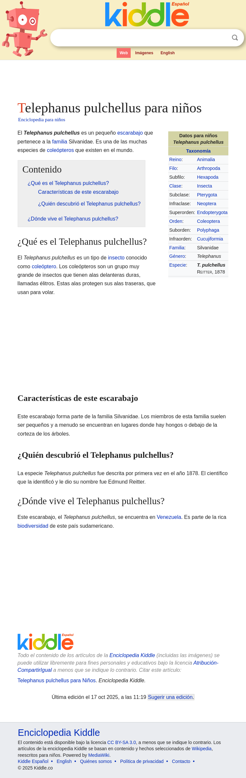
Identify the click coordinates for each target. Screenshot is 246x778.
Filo (173, 168)
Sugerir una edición (170, 697)
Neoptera (206, 203)
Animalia (206, 159)
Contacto (181, 761)
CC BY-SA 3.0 (121, 742)
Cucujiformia (210, 238)
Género (177, 256)
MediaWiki (98, 755)
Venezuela (169, 517)
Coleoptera (208, 221)
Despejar (221, 37)
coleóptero (44, 266)
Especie (177, 265)
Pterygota (207, 194)
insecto (116, 257)
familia (59, 141)
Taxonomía (198, 151)
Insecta (204, 186)
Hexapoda (208, 177)
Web (124, 53)
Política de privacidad (142, 761)
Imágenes (144, 53)
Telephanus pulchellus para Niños (57, 680)
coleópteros (60, 150)
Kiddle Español (33, 761)
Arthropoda (208, 168)
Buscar (235, 37)
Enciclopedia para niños (41, 119)
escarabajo (130, 133)
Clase (175, 186)
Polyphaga (208, 230)
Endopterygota (212, 212)
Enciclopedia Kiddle (132, 655)
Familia (176, 247)
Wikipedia (202, 748)
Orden (175, 221)
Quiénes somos (96, 761)
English (168, 53)
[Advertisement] (123, 78)
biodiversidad (33, 526)
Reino (175, 159)
